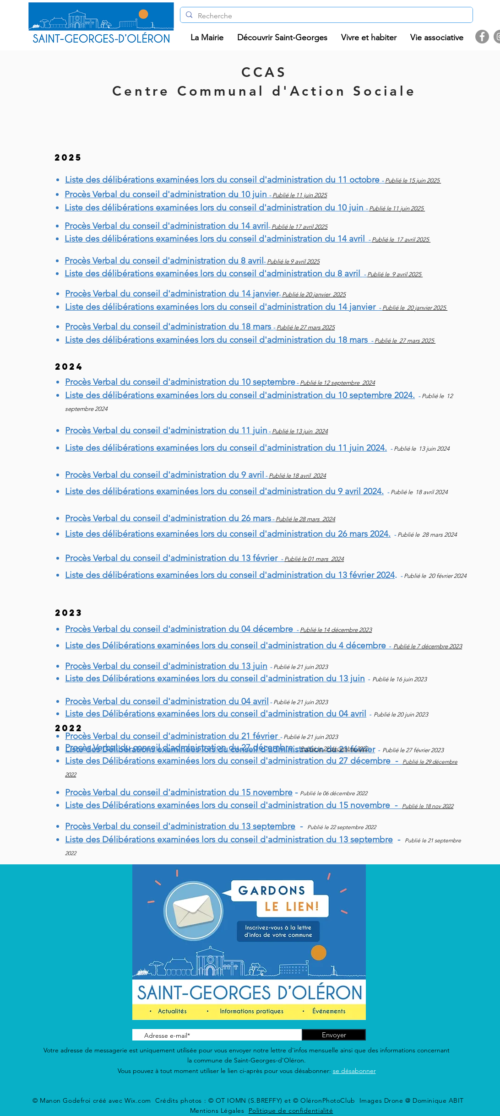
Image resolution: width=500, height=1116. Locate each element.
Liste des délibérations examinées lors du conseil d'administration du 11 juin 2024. (226, 447)
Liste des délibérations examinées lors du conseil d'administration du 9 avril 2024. (224, 491)
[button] (207, 37)
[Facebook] (482, 36)
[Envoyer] (334, 1035)
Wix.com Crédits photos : (166, 1100)
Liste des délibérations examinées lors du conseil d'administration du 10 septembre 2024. (240, 395)
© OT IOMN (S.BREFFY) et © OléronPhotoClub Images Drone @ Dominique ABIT (336, 1100)
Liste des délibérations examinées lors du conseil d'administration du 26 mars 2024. (228, 533)
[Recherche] (325, 16)
